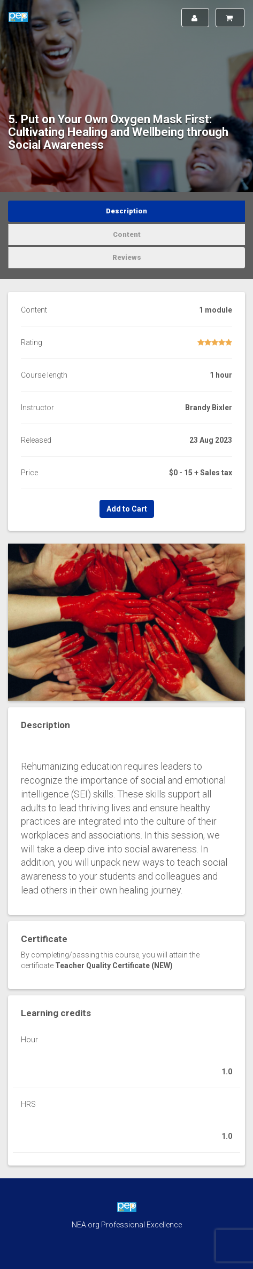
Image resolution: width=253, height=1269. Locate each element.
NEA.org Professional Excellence (127, 1224)
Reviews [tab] (126, 257)
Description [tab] (126, 211)
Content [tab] (127, 234)
